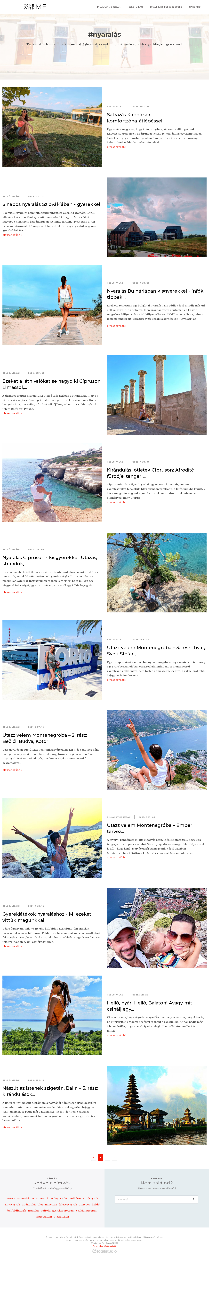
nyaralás (33, 1210)
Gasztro (195, 7)
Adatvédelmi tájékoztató (104, 1246)
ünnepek (84, 1204)
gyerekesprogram (63, 1210)
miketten (51, 1204)
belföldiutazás (16, 1210)
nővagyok (92, 1198)
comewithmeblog (46, 1198)
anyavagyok (12, 1204)
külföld (46, 1210)
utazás (10, 1198)
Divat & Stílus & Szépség (166, 7)
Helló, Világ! (135, 7)
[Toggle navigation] (8, 6)
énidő (96, 1204)
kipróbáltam (44, 1216)
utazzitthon (61, 1216)
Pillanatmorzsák (108, 7)
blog (40, 1204)
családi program (86, 1210)
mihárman (77, 1198)
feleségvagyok (68, 1204)
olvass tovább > (116, 147)
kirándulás (29, 1204)
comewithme (25, 1198)
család (64, 1198)
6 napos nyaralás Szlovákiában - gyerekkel (51, 204)
